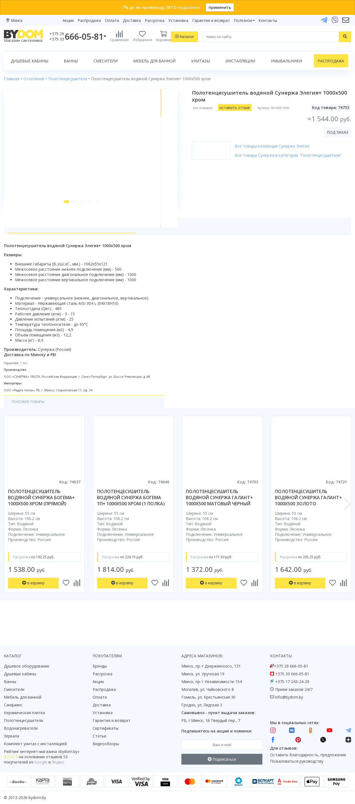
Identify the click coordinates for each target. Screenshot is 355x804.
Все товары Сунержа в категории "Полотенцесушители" (297, 155)
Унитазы (200, 61)
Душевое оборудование (26, 666)
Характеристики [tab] (57, 247)
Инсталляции (240, 61)
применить (220, 7)
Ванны (71, 61)
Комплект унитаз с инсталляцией (35, 743)
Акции (68, 20)
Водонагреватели (21, 728)
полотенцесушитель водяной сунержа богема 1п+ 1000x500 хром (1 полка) (131, 519)
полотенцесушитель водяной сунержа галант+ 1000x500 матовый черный (219, 519)
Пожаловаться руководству (296, 761)
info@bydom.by (289, 697)
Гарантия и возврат (211, 20)
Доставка (132, 20)
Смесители (105, 61)
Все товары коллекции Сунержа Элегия (281, 146)
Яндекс (58, 762)
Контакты (267, 20)
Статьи (99, 736)
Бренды (100, 666)
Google (40, 762)
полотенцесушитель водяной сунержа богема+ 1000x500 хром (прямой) (41, 519)
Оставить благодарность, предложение (308, 754)
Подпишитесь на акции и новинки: (216, 731)
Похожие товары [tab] (30, 423)
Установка (178, 20)
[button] (61, 222)
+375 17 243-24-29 (292, 681)
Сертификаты (105, 728)
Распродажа (89, 20)
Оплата (112, 20)
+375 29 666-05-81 (291, 666)
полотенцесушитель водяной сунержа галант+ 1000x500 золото (308, 519)
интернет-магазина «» (49, 751)
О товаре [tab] (21, 247)
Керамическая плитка (24, 712)
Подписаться (222, 759)
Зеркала (11, 736)
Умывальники (286, 61)
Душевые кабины (29, 61)
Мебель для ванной (154, 61)
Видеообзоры (106, 743)
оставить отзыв (243, 107)
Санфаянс (13, 704)
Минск (17, 20)
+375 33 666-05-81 (292, 673)
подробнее (189, 7)
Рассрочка (154, 20)
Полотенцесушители (23, 720)
